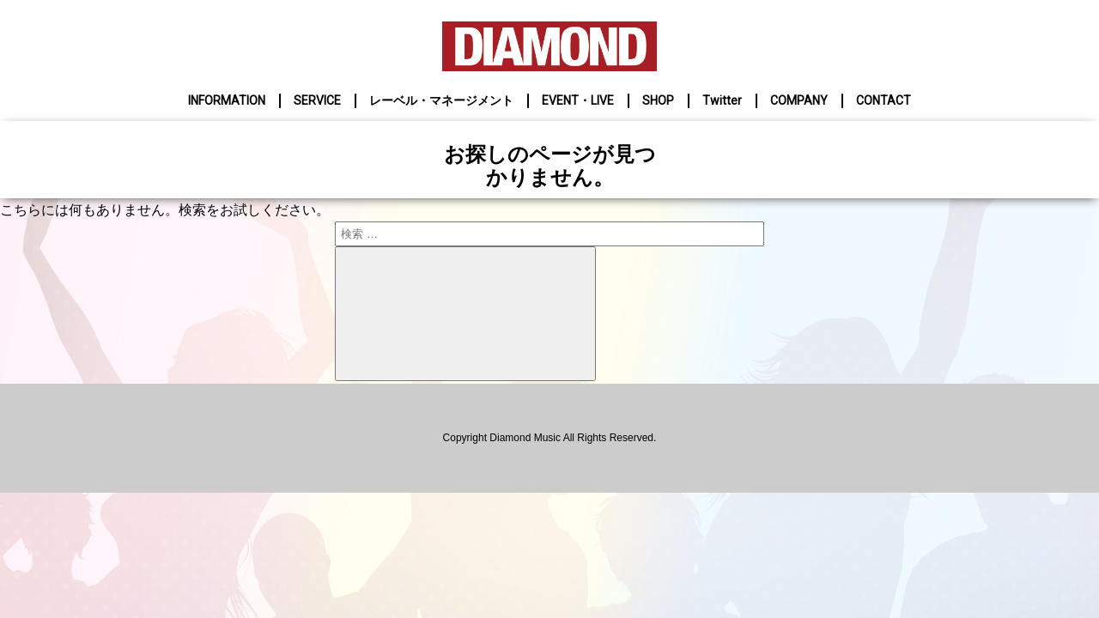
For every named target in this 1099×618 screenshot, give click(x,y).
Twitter (722, 100)
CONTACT (883, 100)
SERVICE (317, 100)
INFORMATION (226, 100)
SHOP (658, 100)
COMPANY (799, 100)
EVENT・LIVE (578, 100)
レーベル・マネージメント (441, 100)
